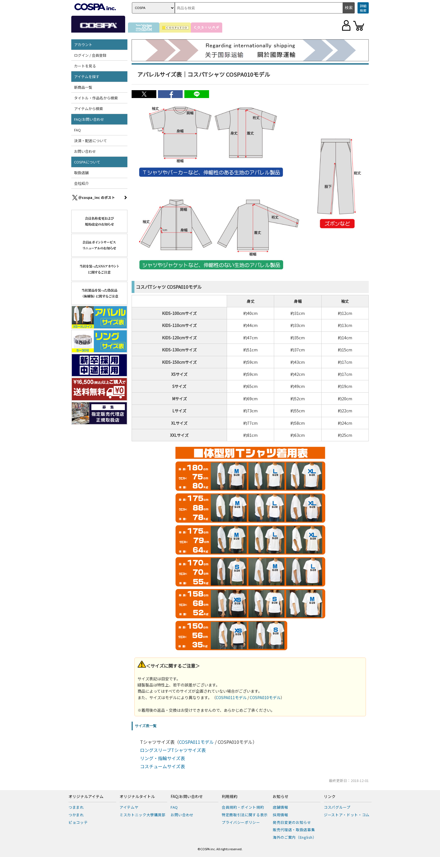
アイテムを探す (86, 76)
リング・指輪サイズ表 (162, 758)
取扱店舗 (81, 172)
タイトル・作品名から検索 (96, 98)
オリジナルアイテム (86, 796)
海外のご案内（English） (295, 837)
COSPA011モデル (231, 697)
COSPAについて (87, 162)
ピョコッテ (78, 822)
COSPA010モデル (265, 697)
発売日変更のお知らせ (292, 822)
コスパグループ (337, 807)
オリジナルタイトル (137, 796)
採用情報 (280, 814)
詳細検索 (363, 8)
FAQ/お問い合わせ (89, 119)
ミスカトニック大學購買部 (143, 814)
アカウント (83, 44)
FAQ (77, 130)
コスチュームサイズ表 (162, 766)
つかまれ (76, 814)
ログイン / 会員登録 (90, 55)
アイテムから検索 (88, 108)
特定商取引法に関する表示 (245, 814)
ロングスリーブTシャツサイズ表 (173, 750)
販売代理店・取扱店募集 (294, 829)
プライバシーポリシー (241, 822)
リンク (330, 796)
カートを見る (85, 66)
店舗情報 (280, 807)
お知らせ (280, 796)
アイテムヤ (129, 807)
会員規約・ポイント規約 (243, 807)
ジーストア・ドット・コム (347, 814)
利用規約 (229, 796)
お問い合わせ (85, 151)
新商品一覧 (83, 87)
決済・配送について (90, 140)
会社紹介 (81, 183)
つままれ (76, 807)
